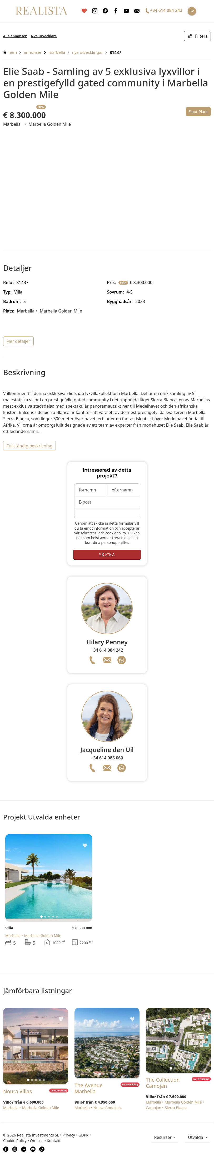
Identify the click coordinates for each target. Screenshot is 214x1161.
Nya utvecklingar (87, 52)
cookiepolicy (116, 532)
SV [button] (192, 10)
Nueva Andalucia (107, 1107)
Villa (9, 927)
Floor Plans (198, 111)
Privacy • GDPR (75, 1135)
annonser (33, 52)
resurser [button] (163, 1137)
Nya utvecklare (44, 35)
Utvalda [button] (196, 1137)
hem (10, 52)
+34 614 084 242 (107, 650)
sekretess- (89, 532)
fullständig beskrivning (29, 446)
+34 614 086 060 (107, 758)
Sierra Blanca (176, 1107)
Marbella (56, 52)
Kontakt (54, 1140)
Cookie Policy (15, 1140)
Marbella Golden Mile (49, 124)
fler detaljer (18, 341)
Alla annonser (15, 35)
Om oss (36, 1140)
